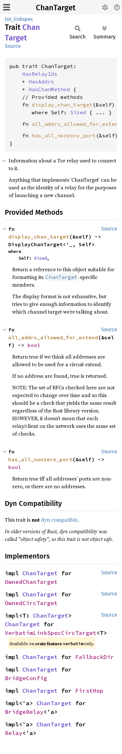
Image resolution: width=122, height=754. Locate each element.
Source (13, 46)
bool (34, 345)
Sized (78, 112)
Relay (13, 733)
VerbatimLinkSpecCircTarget (50, 633)
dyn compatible (59, 519)
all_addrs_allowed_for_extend (76, 124)
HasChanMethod (49, 89)
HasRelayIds (39, 74)
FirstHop (89, 690)
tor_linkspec (19, 19)
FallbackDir (94, 657)
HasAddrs (41, 81)
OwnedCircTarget (31, 603)
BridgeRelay (24, 711)
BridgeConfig (26, 678)
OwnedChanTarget (31, 581)
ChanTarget (56, 7)
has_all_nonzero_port (64, 135)
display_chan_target (62, 104)
